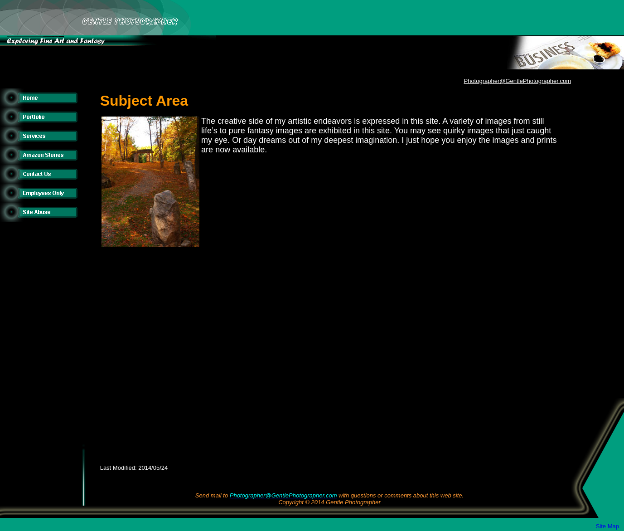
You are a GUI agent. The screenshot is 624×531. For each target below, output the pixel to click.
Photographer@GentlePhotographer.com (517, 81)
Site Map (607, 526)
